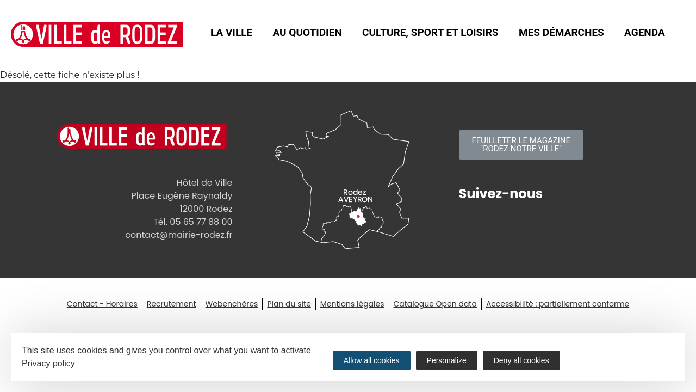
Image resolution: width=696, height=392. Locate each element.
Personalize (447, 360)
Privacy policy (48, 363)
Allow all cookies (372, 360)
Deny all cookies (521, 360)
